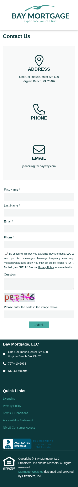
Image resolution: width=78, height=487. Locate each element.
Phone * (9, 237)
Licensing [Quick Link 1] (9, 398)
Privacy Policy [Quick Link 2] (12, 405)
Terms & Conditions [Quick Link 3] (15, 413)
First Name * (12, 189)
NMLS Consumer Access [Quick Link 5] (19, 427)
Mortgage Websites (31, 471)
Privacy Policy (46, 267)
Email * (8, 221)
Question (10, 274)
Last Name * (12, 205)
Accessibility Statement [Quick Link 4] (18, 420)
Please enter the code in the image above (31, 307)
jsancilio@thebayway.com (39, 166)
